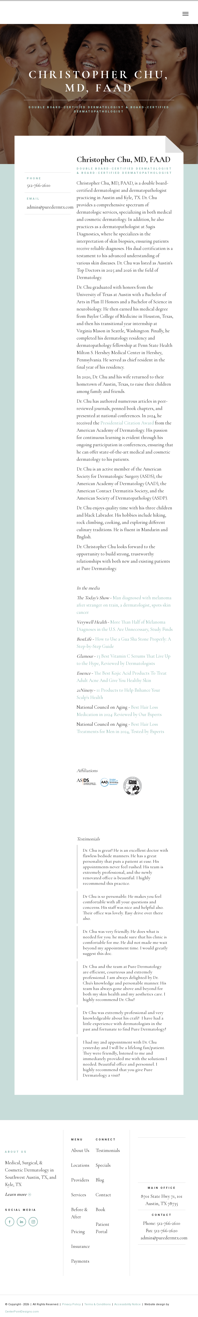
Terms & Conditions (97, 1304)
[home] (27, 13)
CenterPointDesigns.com (22, 1311)
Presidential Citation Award (127, 423)
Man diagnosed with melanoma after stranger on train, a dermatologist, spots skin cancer (124, 605)
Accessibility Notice (127, 1304)
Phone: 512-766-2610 (161, 1223)
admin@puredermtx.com (50, 207)
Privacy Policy (71, 1304)
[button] (185, 13)
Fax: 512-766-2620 (161, 1230)
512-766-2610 (38, 185)
